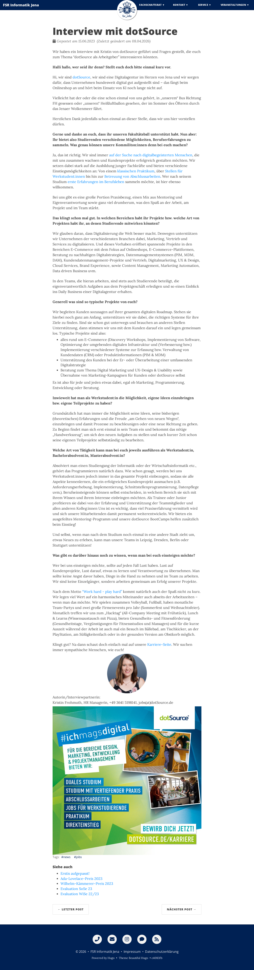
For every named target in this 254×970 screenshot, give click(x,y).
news (66, 857)
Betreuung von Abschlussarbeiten (132, 176)
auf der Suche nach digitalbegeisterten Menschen (150, 155)
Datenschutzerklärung (162, 951)
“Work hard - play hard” (102, 591)
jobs (79, 857)
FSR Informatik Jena (21, 8)
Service (203, 8)
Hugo (111, 958)
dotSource (81, 77)
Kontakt (179, 8)
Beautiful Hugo (138, 958)
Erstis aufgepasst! (75, 873)
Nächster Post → (181, 909)
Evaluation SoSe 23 (76, 888)
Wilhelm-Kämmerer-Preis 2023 (87, 883)
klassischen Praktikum (135, 171)
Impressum (132, 951)
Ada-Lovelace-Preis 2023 (81, 878)
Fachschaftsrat (150, 8)
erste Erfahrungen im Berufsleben (96, 181)
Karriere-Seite (159, 644)
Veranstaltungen (233, 8)
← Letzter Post (71, 909)
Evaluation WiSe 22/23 (80, 894)
